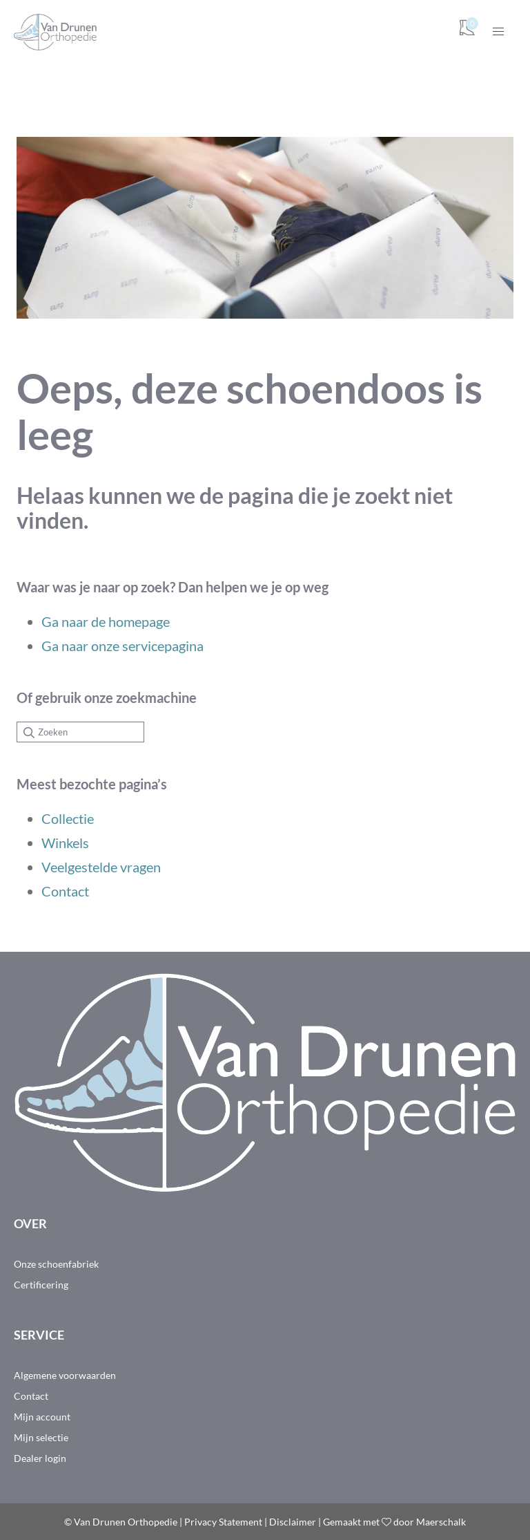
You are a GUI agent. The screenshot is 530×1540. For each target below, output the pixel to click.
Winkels (65, 842)
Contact (65, 891)
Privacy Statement (223, 1522)
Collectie (67, 818)
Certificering (41, 1284)
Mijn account (42, 1416)
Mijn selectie (41, 1437)
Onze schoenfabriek (56, 1264)
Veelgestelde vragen (101, 866)
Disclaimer (292, 1522)
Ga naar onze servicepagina (122, 645)
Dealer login (40, 1458)
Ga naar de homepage (105, 621)
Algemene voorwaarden (65, 1375)
